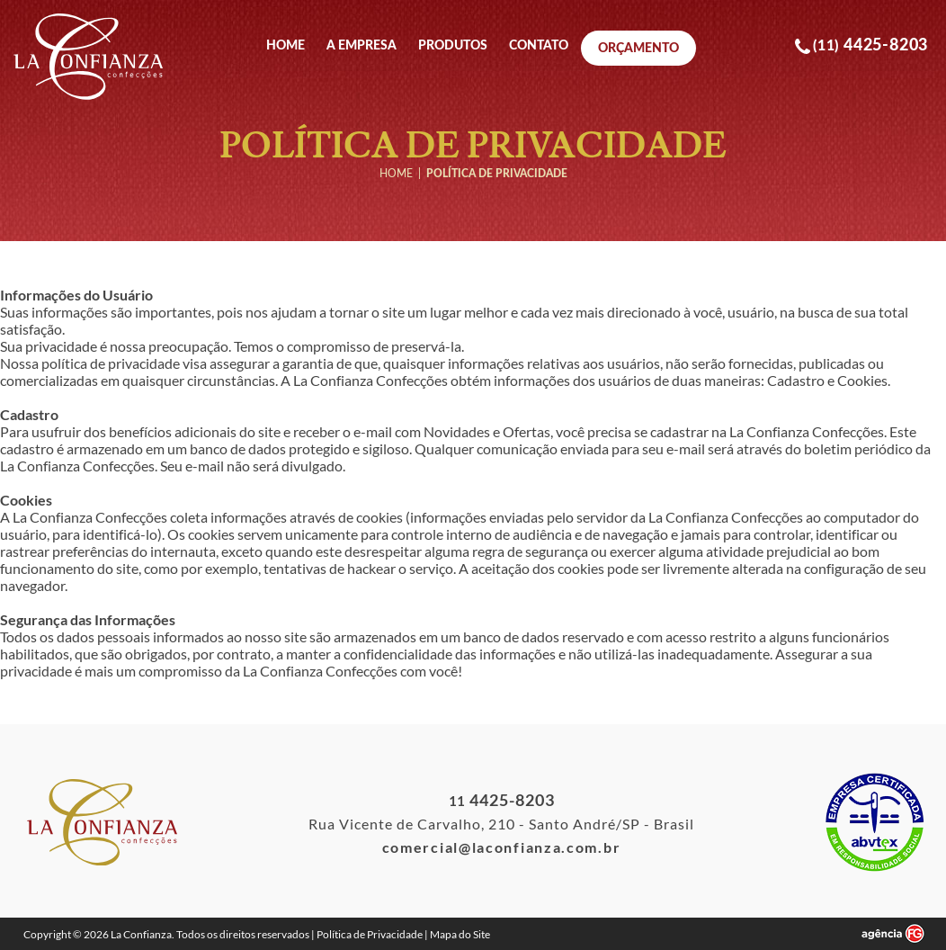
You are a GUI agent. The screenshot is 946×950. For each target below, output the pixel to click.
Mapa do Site (460, 934)
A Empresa (361, 46)
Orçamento (638, 47)
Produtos (452, 46)
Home (285, 46)
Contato (538, 46)
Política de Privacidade (370, 934)
